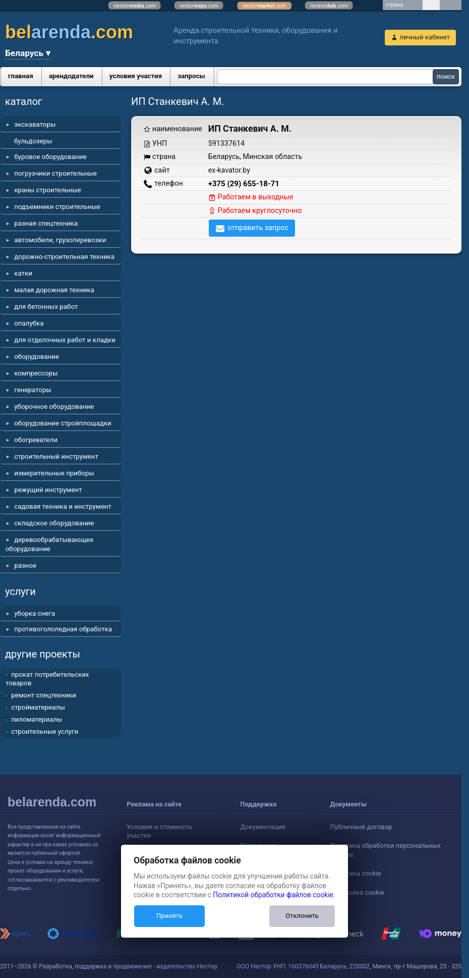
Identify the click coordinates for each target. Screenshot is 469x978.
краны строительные (47, 190)
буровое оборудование (50, 156)
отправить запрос (257, 228)
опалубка (28, 323)
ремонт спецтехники (43, 695)
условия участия (135, 76)
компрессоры (35, 373)
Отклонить (301, 915)
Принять (169, 915)
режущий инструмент (48, 490)
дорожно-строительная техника (64, 256)
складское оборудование (54, 523)
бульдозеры (33, 141)
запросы (191, 76)
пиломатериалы (36, 719)
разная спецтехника (46, 223)
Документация (262, 827)
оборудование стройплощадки (62, 423)
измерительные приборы (54, 473)
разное (25, 565)
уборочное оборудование (54, 406)
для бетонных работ (46, 306)
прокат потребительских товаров (47, 679)
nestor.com (134, 6)
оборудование (36, 356)
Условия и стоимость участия (159, 831)
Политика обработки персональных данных (385, 850)
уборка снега (34, 613)
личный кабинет (424, 37)
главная (20, 76)
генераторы (32, 390)
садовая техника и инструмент (62, 506)
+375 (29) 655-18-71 (243, 183)
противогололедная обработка (63, 629)
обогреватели (35, 440)
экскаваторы (34, 124)
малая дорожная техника (54, 290)
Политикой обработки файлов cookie (273, 895)
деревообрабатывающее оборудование (49, 544)
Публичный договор (361, 827)
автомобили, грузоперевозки (60, 240)
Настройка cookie (357, 892)
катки (23, 273)
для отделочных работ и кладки (64, 340)
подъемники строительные (57, 206)
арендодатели (71, 76)
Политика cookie (355, 873)
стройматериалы (38, 707)
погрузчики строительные (55, 173)
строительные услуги (44, 731)
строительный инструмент (56, 456)
